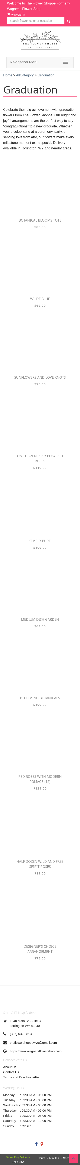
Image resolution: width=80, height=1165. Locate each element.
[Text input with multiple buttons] (35, 20)
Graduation (46, 75)
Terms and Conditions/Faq (22, 1077)
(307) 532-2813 (21, 1034)
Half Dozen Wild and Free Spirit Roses (39, 864)
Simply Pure (40, 541)
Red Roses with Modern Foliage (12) (40, 779)
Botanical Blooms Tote (40, 220)
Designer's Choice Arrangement (40, 949)
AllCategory (25, 75)
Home (7, 75)
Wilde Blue (40, 298)
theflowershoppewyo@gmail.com (33, 1042)
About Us (9, 1067)
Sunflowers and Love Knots (40, 377)
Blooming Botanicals (40, 698)
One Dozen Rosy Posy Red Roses (40, 458)
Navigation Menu (24, 62)
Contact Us (11, 1072)
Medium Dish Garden (40, 619)
